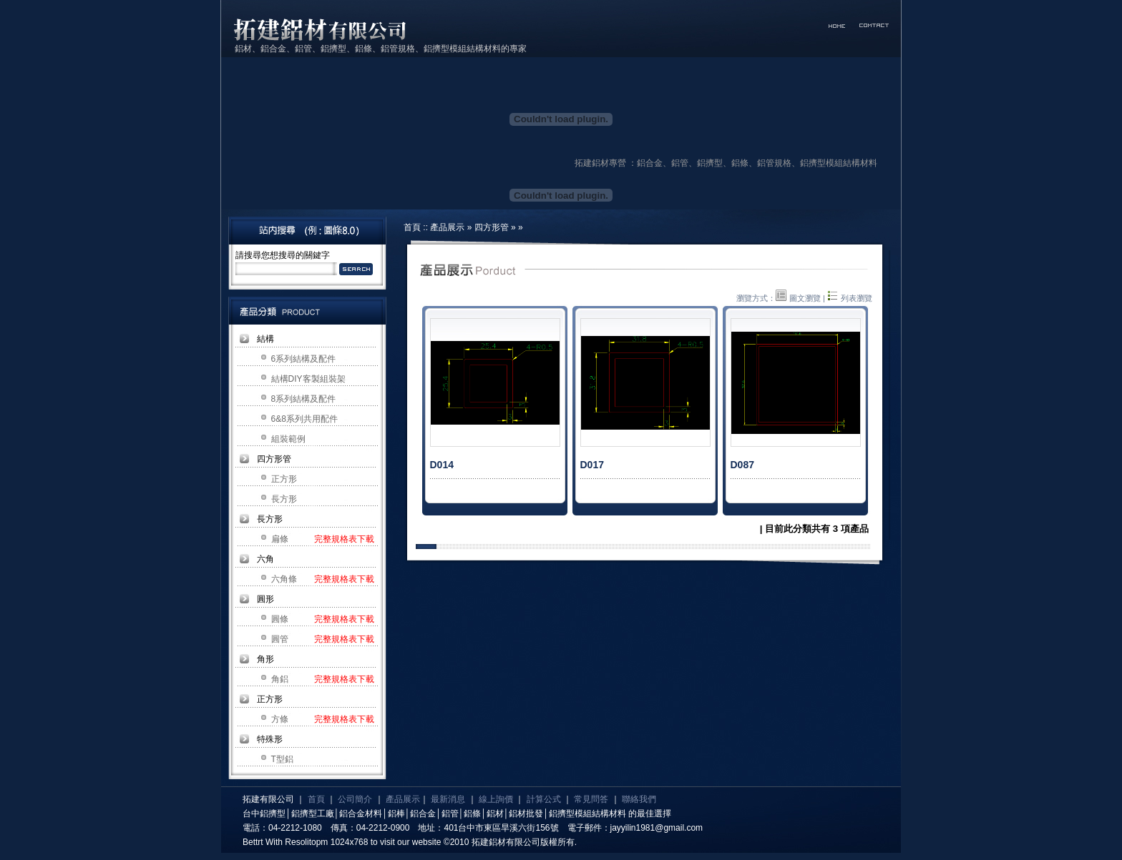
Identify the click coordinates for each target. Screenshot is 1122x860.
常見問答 (591, 799)
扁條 (279, 539)
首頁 (412, 227)
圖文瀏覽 (798, 298)
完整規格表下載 (344, 539)
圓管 (279, 639)
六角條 (284, 579)
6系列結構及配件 (303, 359)
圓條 (279, 619)
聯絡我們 (639, 799)
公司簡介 (355, 799)
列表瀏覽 (849, 298)
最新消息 (448, 799)
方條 (279, 719)
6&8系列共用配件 (304, 419)
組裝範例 (288, 439)
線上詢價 (496, 799)
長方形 (284, 499)
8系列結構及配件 (303, 399)
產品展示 (447, 227)
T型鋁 (282, 759)
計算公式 (544, 799)
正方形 (284, 479)
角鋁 (279, 679)
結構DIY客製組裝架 (308, 379)
